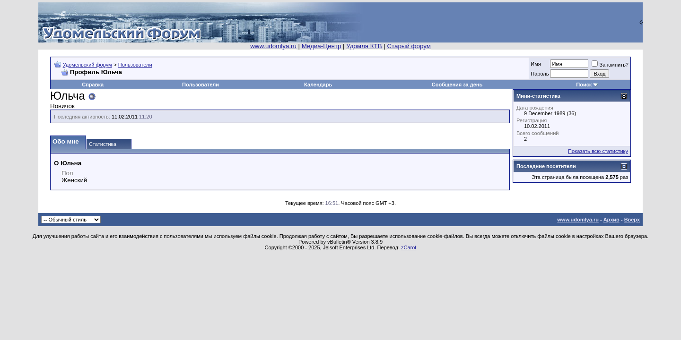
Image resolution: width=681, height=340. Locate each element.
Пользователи (135, 65)
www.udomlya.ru (273, 46)
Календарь (318, 84)
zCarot (408, 247)
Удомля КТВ (364, 46)
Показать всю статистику (598, 151)
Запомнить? (610, 65)
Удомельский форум (87, 65)
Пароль (540, 73)
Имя (536, 64)
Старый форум (408, 46)
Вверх (632, 219)
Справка (93, 84)
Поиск (584, 84)
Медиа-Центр (321, 46)
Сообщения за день (457, 84)
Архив (611, 219)
